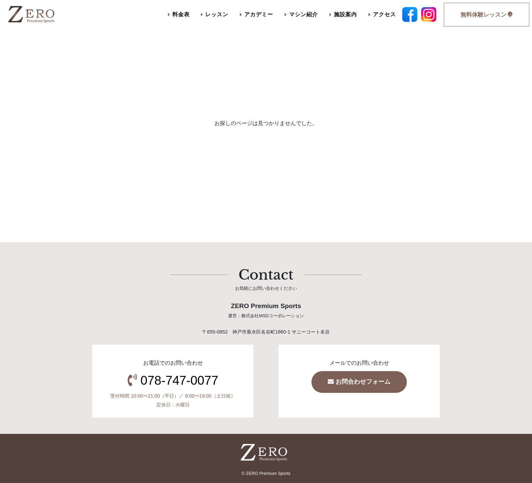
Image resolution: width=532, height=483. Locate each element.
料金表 (179, 14)
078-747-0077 (179, 380)
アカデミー (256, 14)
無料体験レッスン (486, 14)
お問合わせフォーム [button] (359, 381)
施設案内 (343, 14)
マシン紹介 (301, 14)
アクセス (382, 14)
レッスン (214, 14)
